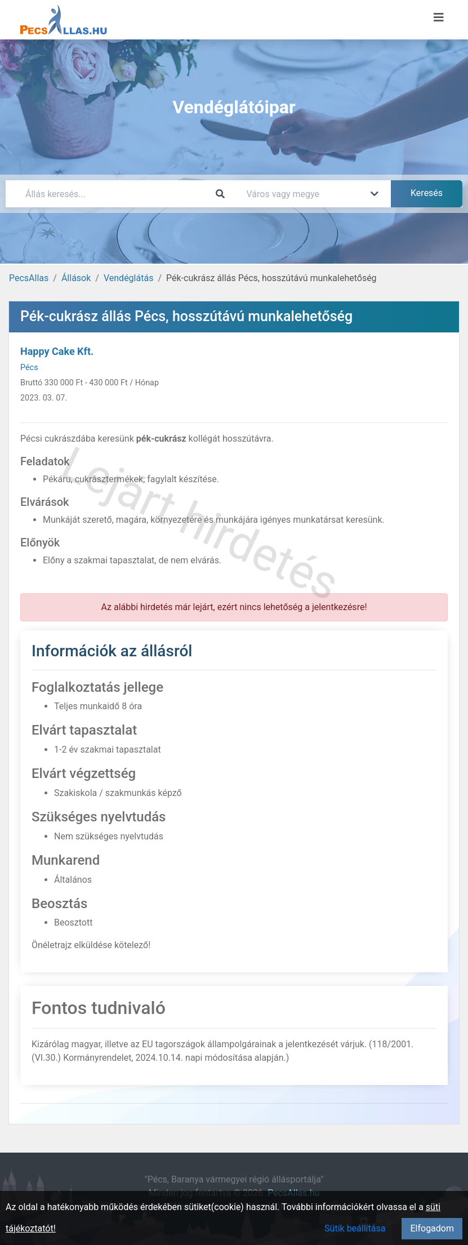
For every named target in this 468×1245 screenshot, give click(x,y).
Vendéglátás (128, 278)
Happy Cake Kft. (56, 351)
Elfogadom (432, 1228)
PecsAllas (28, 278)
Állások (76, 278)
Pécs (29, 367)
